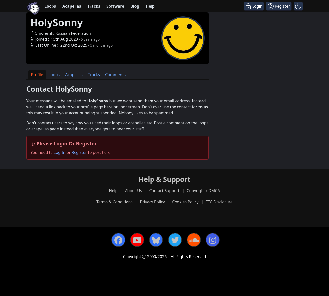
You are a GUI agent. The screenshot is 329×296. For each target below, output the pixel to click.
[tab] (37, 74)
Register (79, 152)
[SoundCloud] (194, 240)
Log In (59, 152)
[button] (298, 6)
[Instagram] (213, 240)
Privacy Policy (152, 202)
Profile (37, 74)
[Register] (278, 6)
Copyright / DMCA (203, 190)
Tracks (93, 6)
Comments (115, 74)
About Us (133, 190)
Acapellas (71, 6)
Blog (134, 6)
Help (150, 6)
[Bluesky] (156, 240)
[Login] (254, 6)
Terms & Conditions (114, 202)
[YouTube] (137, 240)
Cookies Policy (185, 202)
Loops (50, 6)
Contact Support (164, 190)
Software (115, 6)
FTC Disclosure (219, 202)
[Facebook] (118, 240)
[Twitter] (175, 240)
